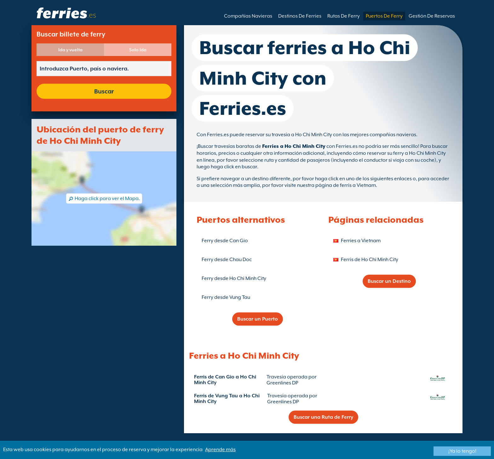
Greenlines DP (282, 383)
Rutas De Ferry (343, 16)
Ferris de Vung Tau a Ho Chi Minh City (227, 398)
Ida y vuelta (70, 49)
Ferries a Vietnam (361, 240)
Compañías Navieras (248, 16)
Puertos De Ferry (384, 16)
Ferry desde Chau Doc (227, 259)
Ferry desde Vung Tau (226, 297)
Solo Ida (137, 49)
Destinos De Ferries (299, 16)
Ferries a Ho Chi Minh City (293, 146)
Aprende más (220, 449)
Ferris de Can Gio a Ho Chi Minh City (225, 379)
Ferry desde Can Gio (225, 240)
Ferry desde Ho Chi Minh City (234, 278)
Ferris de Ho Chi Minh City (369, 259)
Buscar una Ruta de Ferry (323, 417)
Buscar (104, 91)
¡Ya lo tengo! (462, 451)
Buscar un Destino (389, 281)
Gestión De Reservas (432, 16)
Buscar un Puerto (257, 319)
